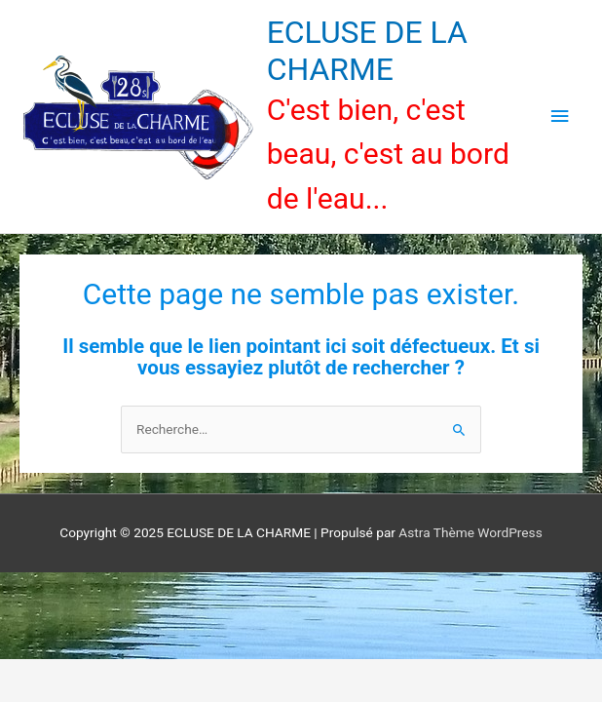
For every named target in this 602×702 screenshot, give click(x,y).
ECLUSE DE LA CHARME (367, 51)
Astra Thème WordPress (470, 532)
